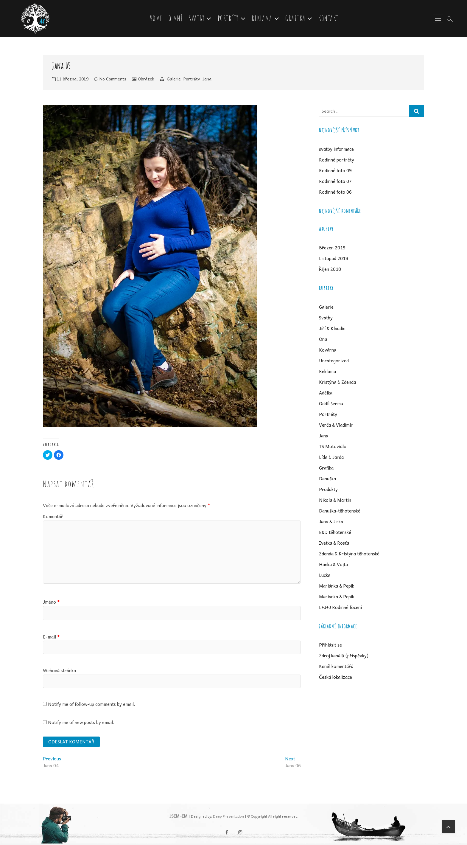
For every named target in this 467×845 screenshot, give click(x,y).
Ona (323, 340)
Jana (207, 80)
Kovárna (327, 351)
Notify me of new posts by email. (81, 723)
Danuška (327, 479)
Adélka (325, 393)
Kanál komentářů (336, 667)
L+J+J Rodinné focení (340, 608)
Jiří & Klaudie (332, 329)
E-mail (51, 637)
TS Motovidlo (332, 447)
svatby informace (336, 149)
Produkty (328, 490)
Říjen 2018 (330, 270)
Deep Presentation (228, 818)
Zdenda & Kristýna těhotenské (349, 554)
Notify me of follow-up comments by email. (91, 705)
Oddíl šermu (331, 404)
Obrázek (146, 80)
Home (157, 19)
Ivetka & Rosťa (334, 543)
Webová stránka (59, 671)
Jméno (51, 602)
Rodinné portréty (336, 160)
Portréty (228, 19)
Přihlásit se (330, 646)
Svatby (197, 19)
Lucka (324, 576)
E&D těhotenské (335, 533)
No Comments (110, 80)
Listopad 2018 (333, 259)
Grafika (296, 19)
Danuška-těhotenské (339, 511)
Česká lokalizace (335, 678)
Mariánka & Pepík (336, 586)
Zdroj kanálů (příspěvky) (343, 656)
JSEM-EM (178, 817)
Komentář (53, 517)
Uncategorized (334, 361)
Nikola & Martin (335, 500)
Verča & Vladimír (336, 425)
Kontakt (329, 19)
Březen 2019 (332, 248)
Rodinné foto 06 (335, 192)
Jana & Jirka (331, 522)
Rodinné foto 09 (335, 171)
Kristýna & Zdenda (337, 382)
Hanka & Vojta (333, 565)
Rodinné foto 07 (335, 182)
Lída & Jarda (331, 458)
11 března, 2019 (70, 80)
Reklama (262, 19)
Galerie (174, 80)
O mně (176, 19)
